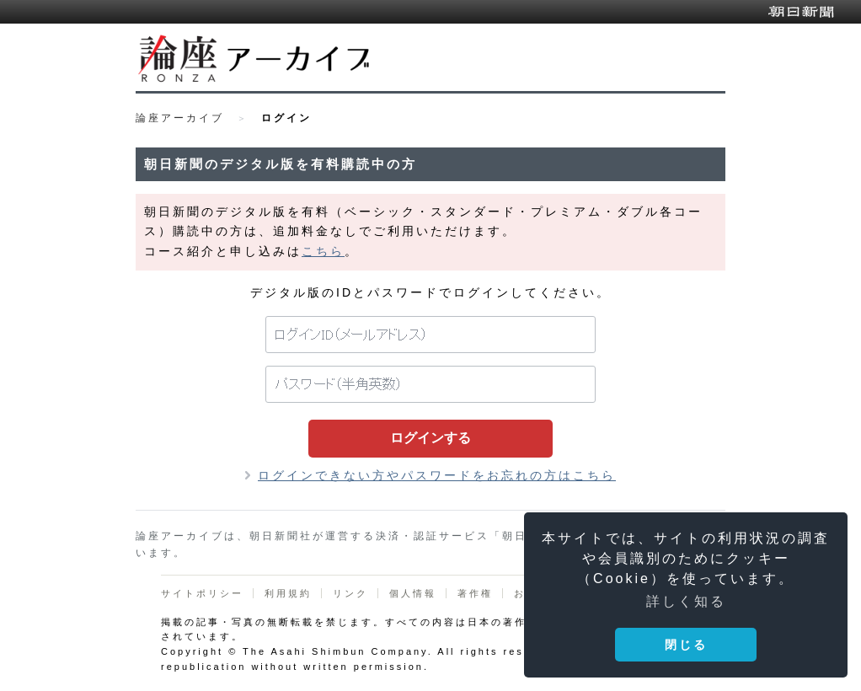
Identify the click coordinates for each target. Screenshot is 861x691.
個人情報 (412, 593)
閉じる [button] (686, 644)
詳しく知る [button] (686, 601)
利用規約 (288, 593)
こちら (323, 251)
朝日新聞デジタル (801, 11)
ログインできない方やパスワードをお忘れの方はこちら (437, 475)
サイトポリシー (202, 593)
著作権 (475, 593)
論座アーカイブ (180, 118)
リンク (350, 593)
